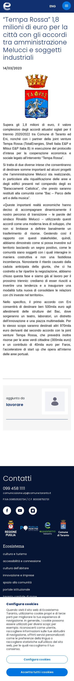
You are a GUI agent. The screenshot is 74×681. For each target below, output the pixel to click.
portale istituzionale (16, 590)
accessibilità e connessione (22, 561)
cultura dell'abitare (16, 568)
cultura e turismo (15, 554)
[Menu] (66, 5)
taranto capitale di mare (20, 597)
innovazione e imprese (18, 575)
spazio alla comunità (17, 582)
